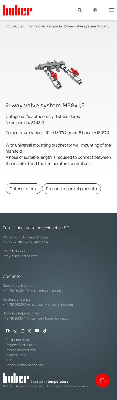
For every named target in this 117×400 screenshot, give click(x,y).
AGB (9, 360)
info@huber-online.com (20, 256)
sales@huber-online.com (49, 290)
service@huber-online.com (51, 318)
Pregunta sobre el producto (71, 188)
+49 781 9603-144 (16, 318)
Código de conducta (21, 350)
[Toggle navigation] (111, 9)
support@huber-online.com (52, 304)
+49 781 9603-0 (14, 251)
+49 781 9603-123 (16, 290)
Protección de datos (21, 345)
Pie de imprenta (17, 339)
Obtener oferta (23, 188)
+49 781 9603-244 (16, 304)
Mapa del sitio (16, 355)
